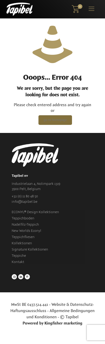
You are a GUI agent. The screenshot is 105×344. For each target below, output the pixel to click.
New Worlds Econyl (26, 230)
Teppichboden (23, 218)
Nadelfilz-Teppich (25, 224)
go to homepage (55, 120)
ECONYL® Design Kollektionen (35, 212)
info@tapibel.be (24, 201)
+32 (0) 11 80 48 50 (25, 196)
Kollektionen (22, 243)
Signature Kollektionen (30, 249)
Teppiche (19, 255)
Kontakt (18, 262)
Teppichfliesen (23, 237)
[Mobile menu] (91, 9)
